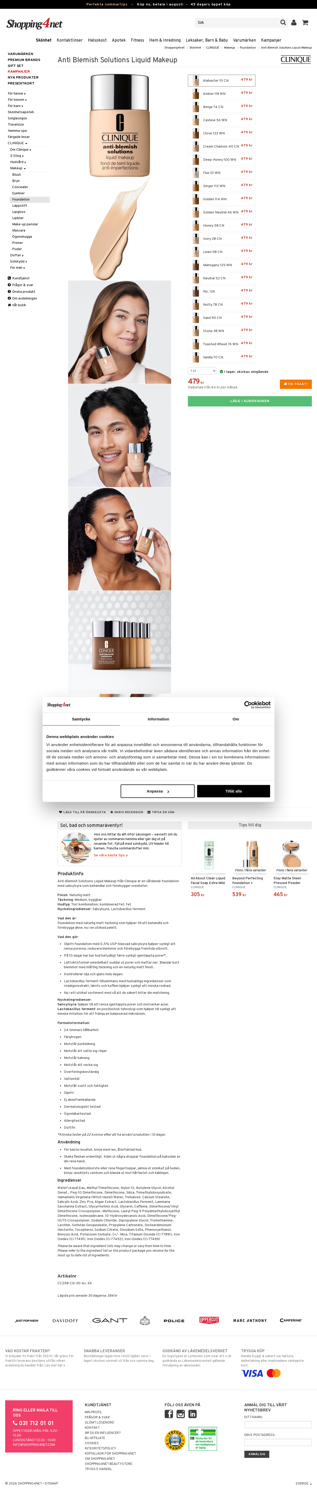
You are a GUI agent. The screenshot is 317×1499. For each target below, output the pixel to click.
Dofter (17, 255)
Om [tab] (235, 719)
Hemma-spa (17, 131)
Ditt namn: (253, 1417)
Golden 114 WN (222, 199)
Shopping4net (174, 48)
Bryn (16, 181)
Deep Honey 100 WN (222, 160)
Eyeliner (18, 193)
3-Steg (17, 156)
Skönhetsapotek (21, 112)
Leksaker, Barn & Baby (207, 40)
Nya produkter (23, 77)
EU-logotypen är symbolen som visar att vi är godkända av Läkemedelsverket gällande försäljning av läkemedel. (197, 1358)
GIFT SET (15, 66)
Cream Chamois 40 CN (222, 146)
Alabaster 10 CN (222, 80)
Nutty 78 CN (222, 304)
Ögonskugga (22, 237)
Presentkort (21, 83)
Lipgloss (19, 212)
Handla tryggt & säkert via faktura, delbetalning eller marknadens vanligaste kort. (276, 1362)
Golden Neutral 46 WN (222, 212)
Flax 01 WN (222, 173)
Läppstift (19, 206)
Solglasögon (17, 118)
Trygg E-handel (98, 1469)
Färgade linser (19, 137)
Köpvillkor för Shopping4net (110, 1454)
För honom (18, 100)
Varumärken (244, 40)
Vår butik (17, 305)
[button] (305, 23)
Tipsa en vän (160, 812)
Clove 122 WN (222, 133)
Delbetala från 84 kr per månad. (213, 387)
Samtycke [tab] (81, 719)
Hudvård (18, 162)
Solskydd (19, 261)
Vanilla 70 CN (222, 357)
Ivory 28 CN (222, 239)
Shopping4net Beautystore (108, 1464)
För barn (16, 106)
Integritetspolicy (100, 1449)
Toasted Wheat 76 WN (222, 344)
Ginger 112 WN (222, 186)
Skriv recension (126, 812)
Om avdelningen (22, 298)
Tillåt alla (233, 791)
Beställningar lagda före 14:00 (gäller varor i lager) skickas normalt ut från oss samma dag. (119, 1356)
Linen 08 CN (222, 252)
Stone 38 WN (222, 331)
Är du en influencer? (103, 1433)
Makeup (229, 48)
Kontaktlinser (70, 40)
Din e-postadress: (259, 1435)
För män (18, 268)
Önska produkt (21, 292)
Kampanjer (271, 40)
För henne (17, 93)
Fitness (137, 40)
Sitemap (51, 1484)
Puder (17, 249)
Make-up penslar (25, 224)
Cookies (92, 1443)
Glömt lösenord (99, 1423)
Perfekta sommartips (107, 4)
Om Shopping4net (100, 1459)
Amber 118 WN (222, 94)
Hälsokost (97, 40)
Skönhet (44, 40)
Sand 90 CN (222, 318)
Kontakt (92, 1428)
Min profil (93, 1412)
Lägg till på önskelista (82, 812)
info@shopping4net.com (34, 1445)
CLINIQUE (212, 48)
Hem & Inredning (165, 40)
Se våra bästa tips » (111, 855)
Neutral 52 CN (222, 278)
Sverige (304, 1484)
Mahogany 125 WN (222, 265)
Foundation (248, 48)
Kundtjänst (19, 278)
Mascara (18, 230)
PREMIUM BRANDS (24, 60)
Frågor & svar (20, 285)
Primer (17, 243)
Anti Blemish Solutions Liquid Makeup (286, 48)
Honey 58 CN (222, 225)
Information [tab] (158, 719)
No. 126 (222, 291)
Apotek (119, 40)
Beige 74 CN (222, 107)
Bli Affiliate (95, 1438)
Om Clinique (21, 150)
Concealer (20, 187)
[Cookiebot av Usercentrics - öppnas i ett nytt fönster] (248, 705)
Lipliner (18, 218)
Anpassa (158, 791)
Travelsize (16, 124)
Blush (16, 175)
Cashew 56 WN (222, 120)
